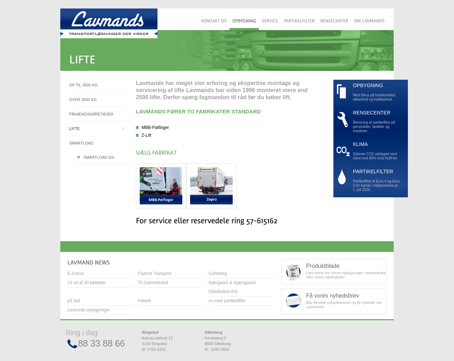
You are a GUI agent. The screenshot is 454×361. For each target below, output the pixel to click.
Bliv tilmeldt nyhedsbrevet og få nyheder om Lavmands (346, 301)
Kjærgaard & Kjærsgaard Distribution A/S (232, 287)
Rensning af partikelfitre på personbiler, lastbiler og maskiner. (377, 122)
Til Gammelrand (153, 282)
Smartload (81, 143)
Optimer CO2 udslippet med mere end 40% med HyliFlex (377, 151)
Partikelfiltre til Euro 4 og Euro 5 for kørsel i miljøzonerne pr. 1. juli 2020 (377, 180)
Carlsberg (218, 273)
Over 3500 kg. (83, 99)
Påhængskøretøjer (91, 114)
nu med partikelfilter (227, 300)
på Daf (73, 300)
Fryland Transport (154, 273)
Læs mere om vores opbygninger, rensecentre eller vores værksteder (346, 271)
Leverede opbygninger (88, 310)
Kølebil (144, 300)
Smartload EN (98, 157)
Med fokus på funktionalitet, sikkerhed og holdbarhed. (377, 92)
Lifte (74, 128)
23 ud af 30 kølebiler (86, 282)
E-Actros (75, 273)
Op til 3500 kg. (84, 85)
